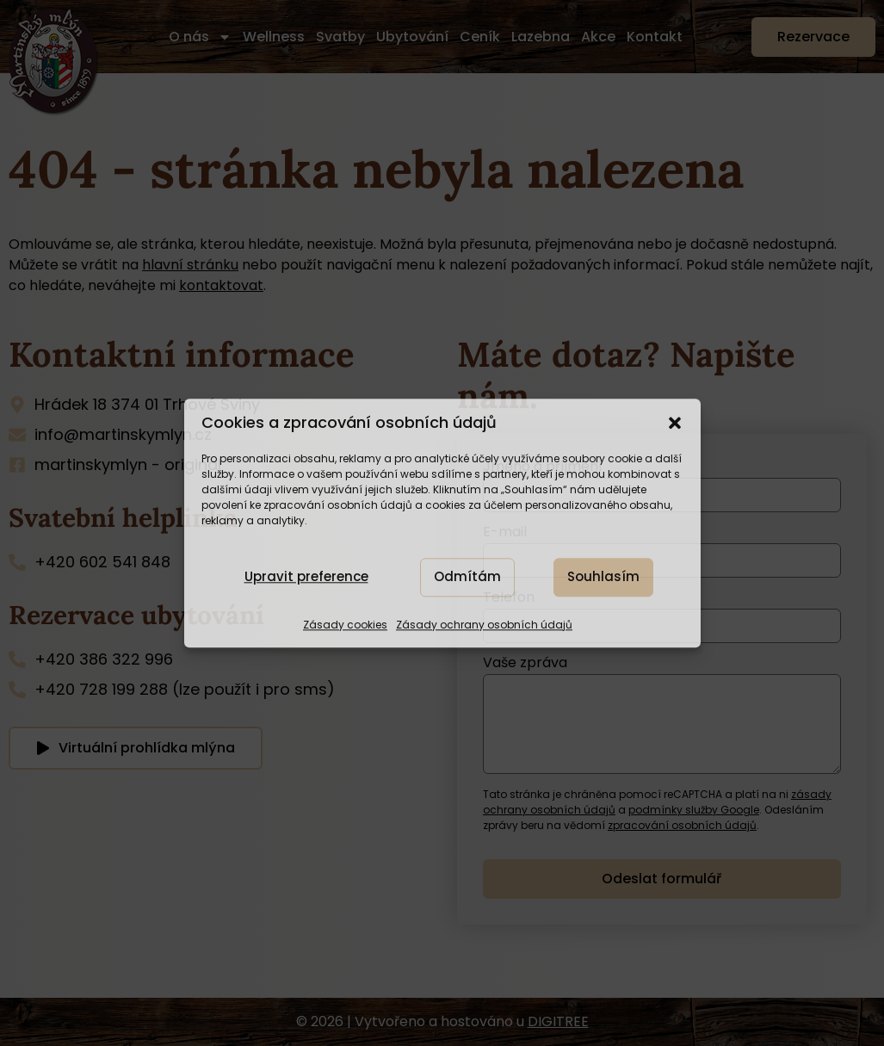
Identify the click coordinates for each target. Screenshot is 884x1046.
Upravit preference (306, 577)
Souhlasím (603, 577)
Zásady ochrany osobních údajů (484, 624)
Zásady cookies (345, 624)
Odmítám (467, 577)
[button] (674, 422)
